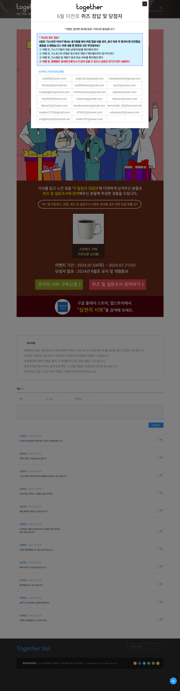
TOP (173, 681)
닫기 (144, 3)
